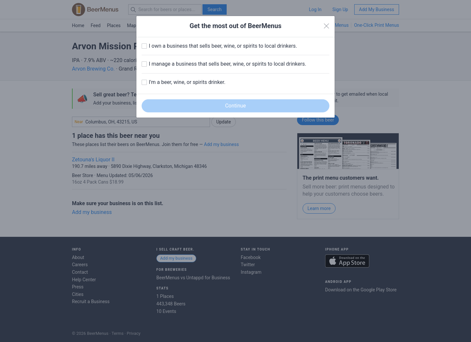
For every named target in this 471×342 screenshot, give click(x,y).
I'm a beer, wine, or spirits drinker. (187, 82)
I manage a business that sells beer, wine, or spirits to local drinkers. (227, 64)
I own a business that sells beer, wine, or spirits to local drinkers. (223, 46)
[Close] (326, 26)
